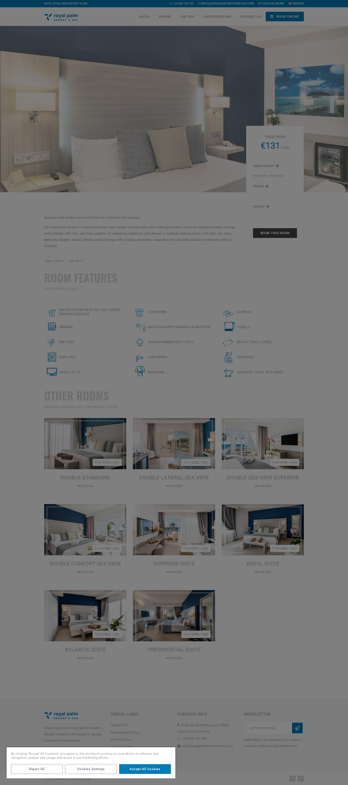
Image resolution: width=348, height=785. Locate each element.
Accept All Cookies (145, 769)
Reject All (37, 769)
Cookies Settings (91, 769)
